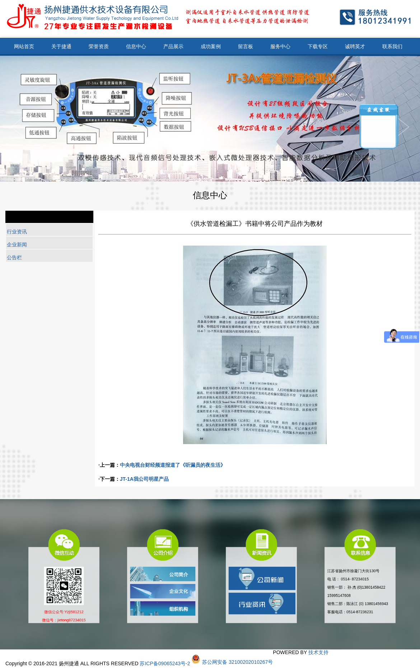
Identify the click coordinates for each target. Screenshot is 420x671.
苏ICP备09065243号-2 (165, 663)
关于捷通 (61, 46)
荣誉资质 (99, 46)
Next (17, 127)
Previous (402, 127)
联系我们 (392, 46)
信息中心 (136, 46)
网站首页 (24, 46)
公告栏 (14, 257)
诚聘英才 (355, 46)
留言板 (245, 46)
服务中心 (280, 46)
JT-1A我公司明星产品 (144, 479)
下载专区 (318, 46)
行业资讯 (17, 231)
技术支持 (318, 652)
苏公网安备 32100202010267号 (237, 662)
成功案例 (211, 46)
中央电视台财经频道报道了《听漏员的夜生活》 (172, 465)
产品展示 (173, 46)
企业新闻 (17, 244)
